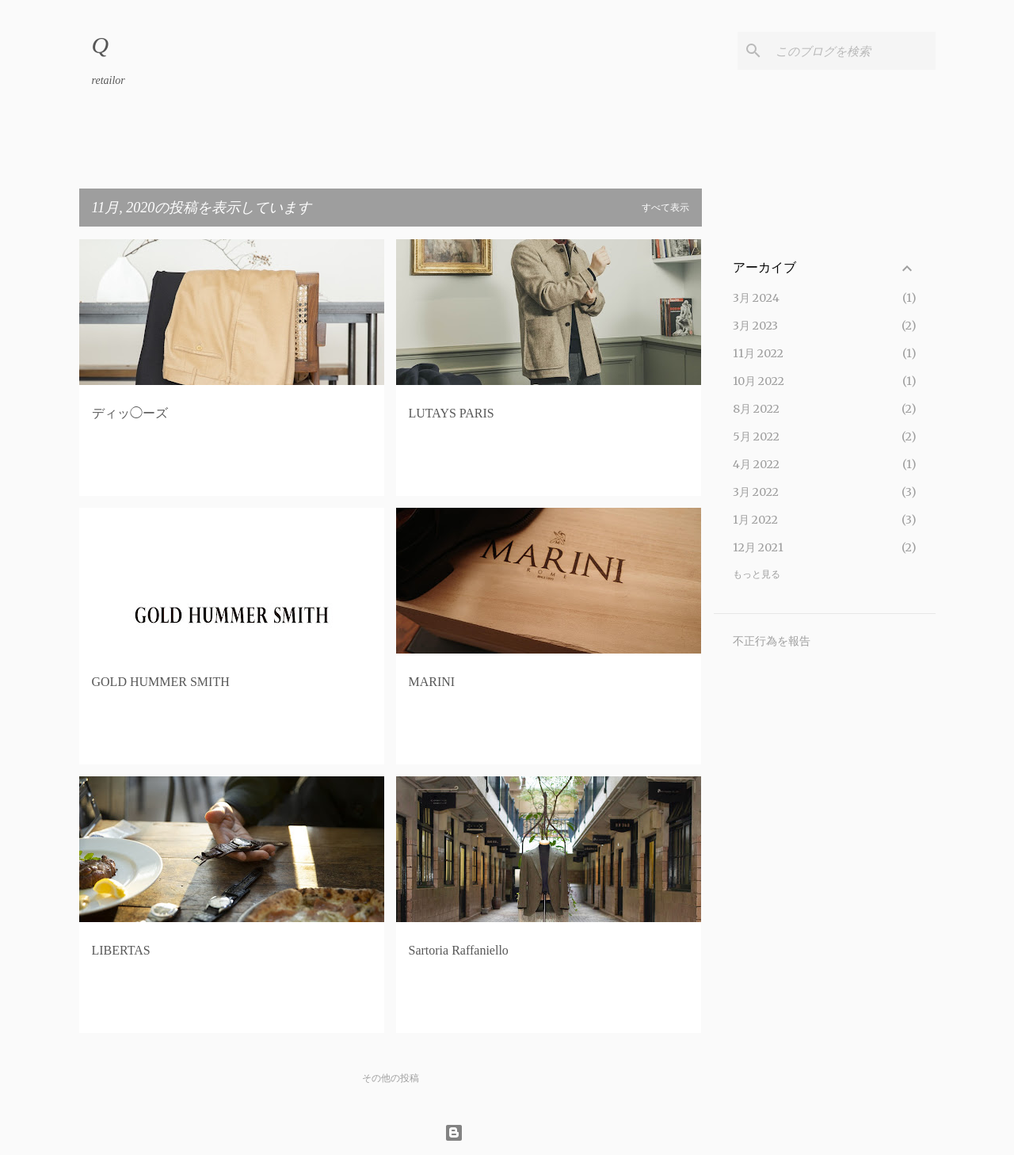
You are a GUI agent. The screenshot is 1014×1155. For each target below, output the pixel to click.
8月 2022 (756, 409)
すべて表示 (665, 207)
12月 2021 (758, 547)
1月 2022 (755, 520)
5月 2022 (756, 436)
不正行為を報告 (771, 641)
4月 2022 (756, 464)
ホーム (111, 145)
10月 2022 (758, 381)
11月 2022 (758, 353)
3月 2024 (756, 298)
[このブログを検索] (852, 51)
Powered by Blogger (507, 1132)
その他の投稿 (390, 1078)
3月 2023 (755, 325)
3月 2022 (756, 492)
